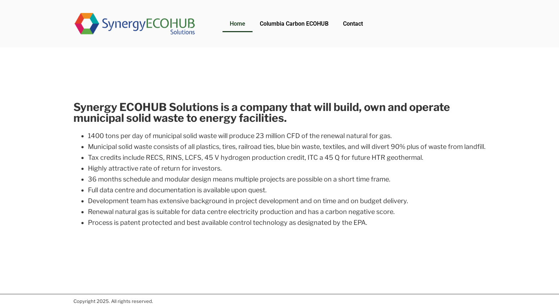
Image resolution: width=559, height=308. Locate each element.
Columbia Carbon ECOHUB (294, 23)
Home (237, 23)
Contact (353, 23)
